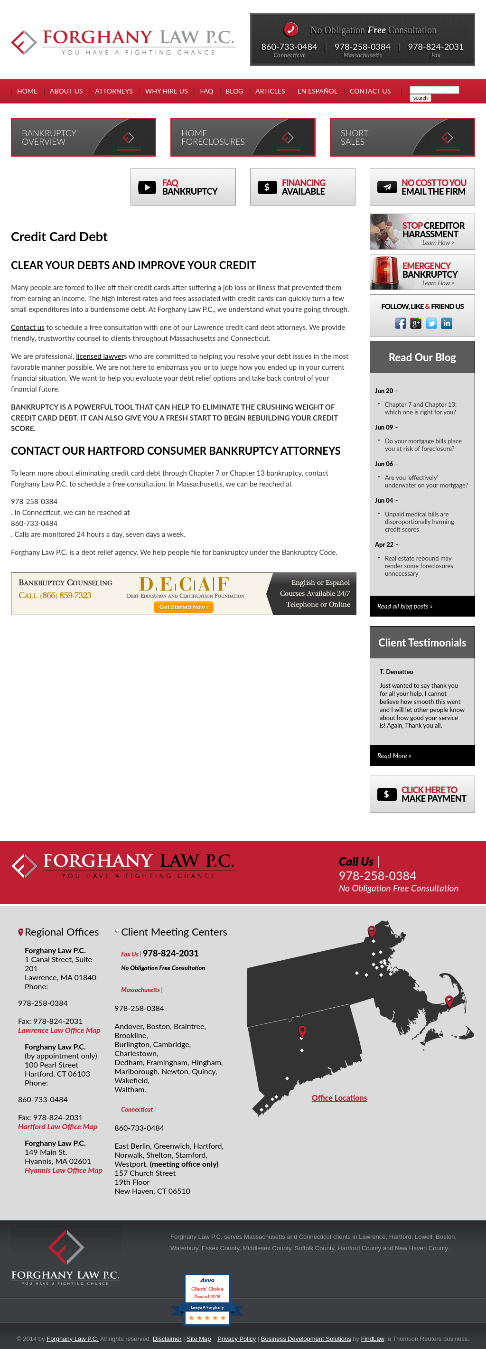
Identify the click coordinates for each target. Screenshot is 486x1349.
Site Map (199, 1338)
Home (27, 91)
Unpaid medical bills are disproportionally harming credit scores (419, 521)
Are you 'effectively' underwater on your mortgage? (426, 481)
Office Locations (339, 1097)
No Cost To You (438, 187)
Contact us (28, 327)
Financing (318, 187)
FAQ (207, 91)
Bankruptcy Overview (49, 137)
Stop (438, 233)
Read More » (394, 755)
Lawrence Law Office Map (59, 1029)
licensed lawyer (100, 356)
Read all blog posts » (404, 606)
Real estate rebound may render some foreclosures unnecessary (419, 565)
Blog (234, 91)
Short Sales (354, 137)
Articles (270, 91)
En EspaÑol (317, 91)
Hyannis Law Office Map (64, 1169)
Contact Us (370, 91)
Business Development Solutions (306, 1338)
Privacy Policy (236, 1338)
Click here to (438, 794)
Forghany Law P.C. (73, 1338)
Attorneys (113, 91)
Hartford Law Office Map (57, 1126)
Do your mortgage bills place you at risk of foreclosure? (423, 444)
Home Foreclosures (213, 137)
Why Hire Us (166, 91)
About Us (66, 91)
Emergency (438, 274)
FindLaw (372, 1338)
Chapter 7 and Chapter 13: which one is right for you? (421, 408)
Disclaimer (167, 1338)
